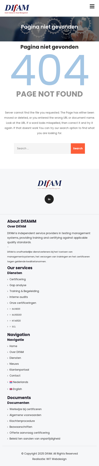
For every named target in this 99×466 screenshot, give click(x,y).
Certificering (18, 279)
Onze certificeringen (23, 303)
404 (49, 70)
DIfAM (48, 453)
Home (13, 346)
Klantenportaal (19, 370)
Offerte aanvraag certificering (30, 433)
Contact (15, 375)
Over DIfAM (17, 352)
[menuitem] (45, 382)
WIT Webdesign (56, 459)
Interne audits (19, 297)
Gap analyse (18, 285)
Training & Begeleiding (24, 291)
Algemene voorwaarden (25, 415)
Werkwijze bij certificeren (26, 409)
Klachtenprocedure (22, 421)
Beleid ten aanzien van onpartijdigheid (35, 438)
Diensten (15, 358)
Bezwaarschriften (21, 427)
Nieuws (14, 364)
